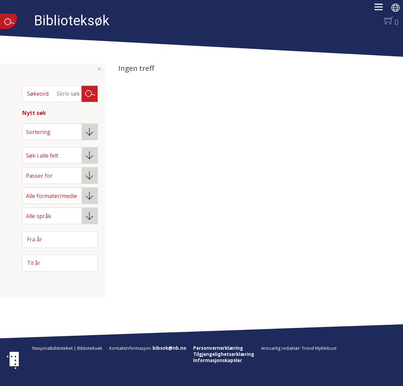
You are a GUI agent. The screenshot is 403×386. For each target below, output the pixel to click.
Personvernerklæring (218, 348)
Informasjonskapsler (217, 360)
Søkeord (37, 93)
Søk (90, 93)
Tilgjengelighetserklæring (223, 354)
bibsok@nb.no (169, 348)
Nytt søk (34, 113)
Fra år (34, 239)
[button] (382, 9)
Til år (33, 263)
